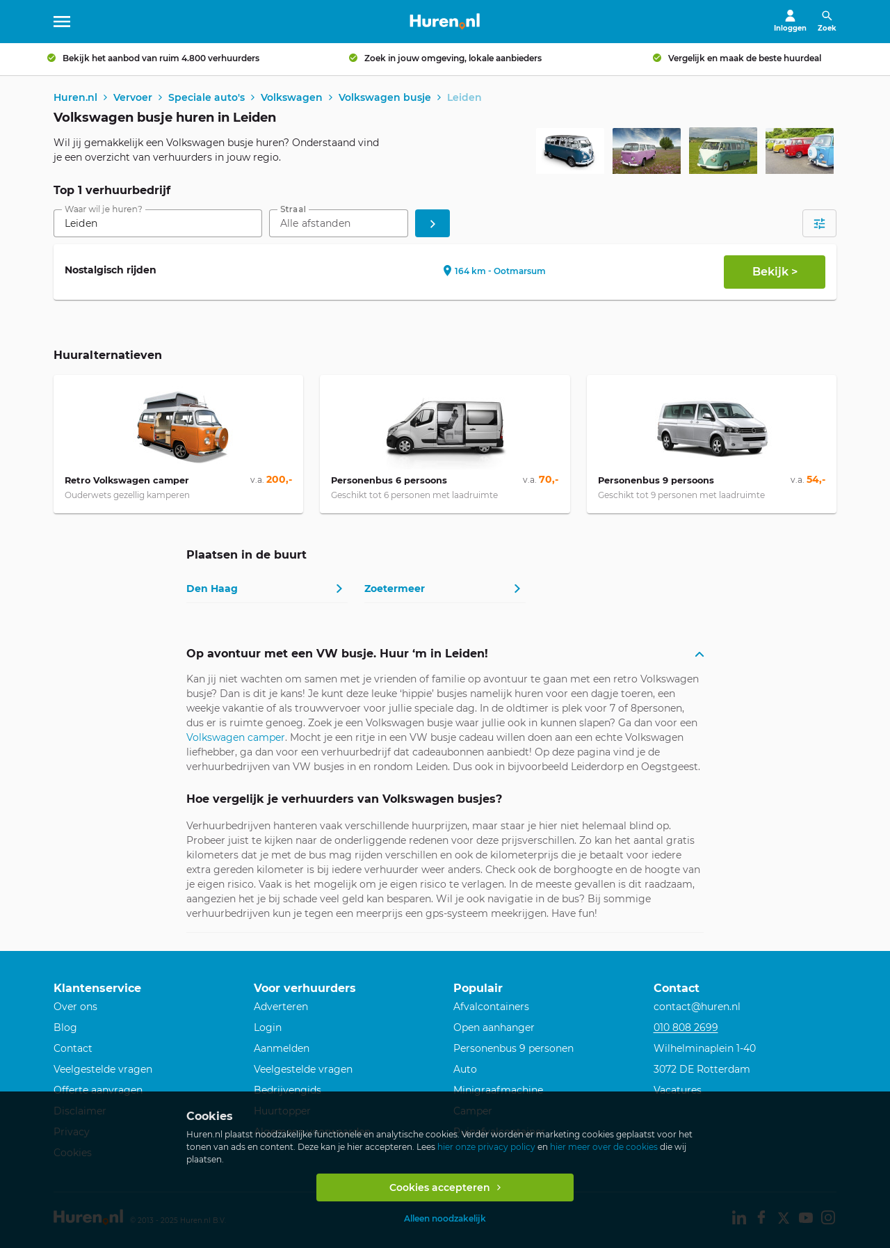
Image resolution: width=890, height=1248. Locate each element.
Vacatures (678, 1090)
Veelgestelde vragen (103, 1069)
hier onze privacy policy (486, 1147)
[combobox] (158, 225)
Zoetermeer (394, 589)
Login (268, 1027)
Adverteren (281, 1006)
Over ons (75, 1006)
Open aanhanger (494, 1027)
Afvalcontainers (491, 1006)
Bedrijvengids (287, 1090)
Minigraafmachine (498, 1090)
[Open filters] (819, 224)
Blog (65, 1027)
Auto (465, 1069)
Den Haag (212, 589)
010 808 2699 (686, 1027)
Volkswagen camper (235, 739)
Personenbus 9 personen (513, 1048)
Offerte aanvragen (98, 1090)
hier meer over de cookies (604, 1147)
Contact (73, 1048)
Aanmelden (281, 1048)
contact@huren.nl (697, 1006)
